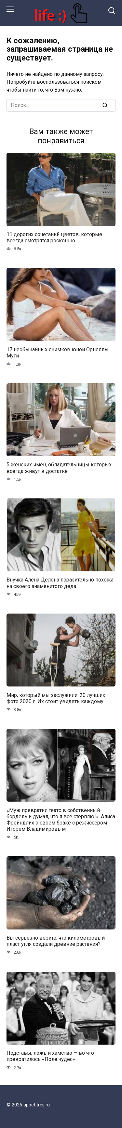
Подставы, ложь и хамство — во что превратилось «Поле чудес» (50, 1056)
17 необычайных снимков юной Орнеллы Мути (58, 352)
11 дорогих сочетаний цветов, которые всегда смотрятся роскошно (54, 237)
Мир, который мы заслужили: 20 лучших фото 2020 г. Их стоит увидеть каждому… (57, 698)
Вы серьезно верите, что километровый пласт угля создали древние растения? (56, 941)
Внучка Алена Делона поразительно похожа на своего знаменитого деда (60, 583)
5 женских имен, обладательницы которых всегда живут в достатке (59, 467)
